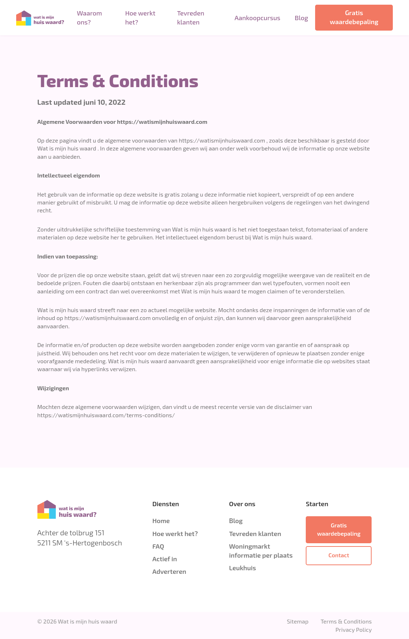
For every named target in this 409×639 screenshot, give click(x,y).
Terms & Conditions (346, 621)
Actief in (164, 559)
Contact (338, 555)
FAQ (158, 546)
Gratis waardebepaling (354, 17)
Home (160, 521)
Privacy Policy (353, 629)
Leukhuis (242, 568)
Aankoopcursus (257, 18)
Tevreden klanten (190, 17)
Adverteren (169, 571)
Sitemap (297, 621)
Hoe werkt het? (140, 17)
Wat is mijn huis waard (87, 621)
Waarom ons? (89, 17)
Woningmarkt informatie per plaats (261, 550)
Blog (301, 18)
